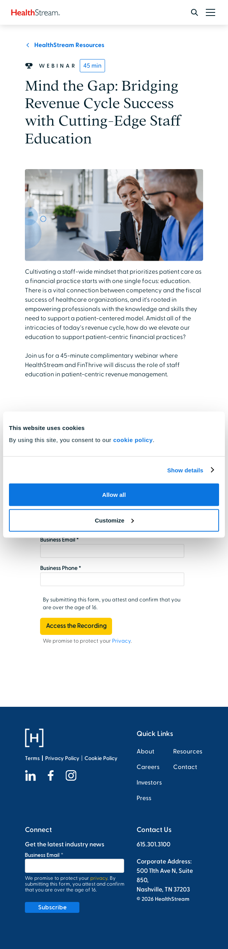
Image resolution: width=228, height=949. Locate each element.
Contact (185, 767)
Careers (148, 767)
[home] (35, 12)
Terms (32, 758)
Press (144, 798)
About (145, 751)
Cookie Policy (101, 758)
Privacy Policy (62, 758)
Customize (114, 520)
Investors (149, 782)
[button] (209, 12)
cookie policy (133, 440)
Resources (187, 751)
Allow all (114, 494)
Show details (185, 470)
